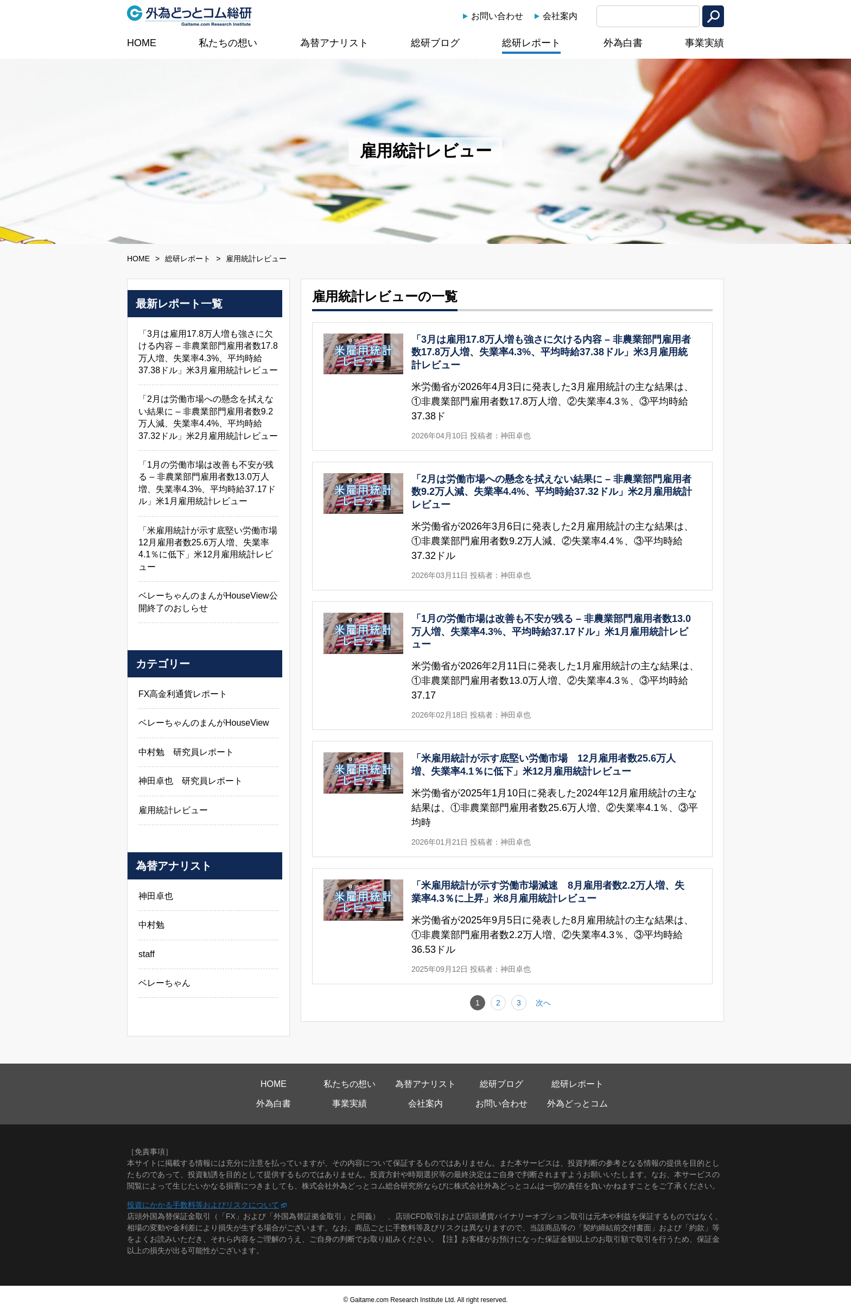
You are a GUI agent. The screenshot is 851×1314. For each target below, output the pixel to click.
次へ (543, 1002)
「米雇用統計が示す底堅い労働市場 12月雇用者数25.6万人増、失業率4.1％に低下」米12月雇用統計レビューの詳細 (512, 799)
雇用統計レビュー (173, 810)
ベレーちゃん (164, 983)
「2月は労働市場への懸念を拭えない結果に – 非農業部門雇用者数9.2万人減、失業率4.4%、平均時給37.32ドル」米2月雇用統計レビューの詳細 (512, 526)
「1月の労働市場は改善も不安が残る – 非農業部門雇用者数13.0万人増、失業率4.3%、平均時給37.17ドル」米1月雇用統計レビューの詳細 (512, 666)
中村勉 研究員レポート (186, 752)
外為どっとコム (577, 1103)
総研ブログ (435, 42)
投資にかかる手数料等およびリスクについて (203, 1204)
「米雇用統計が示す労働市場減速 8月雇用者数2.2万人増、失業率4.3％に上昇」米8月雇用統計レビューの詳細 (512, 926)
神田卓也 (155, 896)
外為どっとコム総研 (189, 15)
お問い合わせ (497, 16)
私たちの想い (228, 42)
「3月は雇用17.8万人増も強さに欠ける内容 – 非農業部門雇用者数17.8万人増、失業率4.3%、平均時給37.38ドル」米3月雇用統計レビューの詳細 (512, 386)
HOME (141, 42)
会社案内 (560, 16)
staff (146, 954)
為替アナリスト (334, 42)
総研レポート (531, 42)
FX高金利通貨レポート (182, 694)
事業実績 (704, 42)
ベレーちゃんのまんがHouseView (203, 722)
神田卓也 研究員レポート (190, 780)
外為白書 (623, 42)
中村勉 (151, 924)
